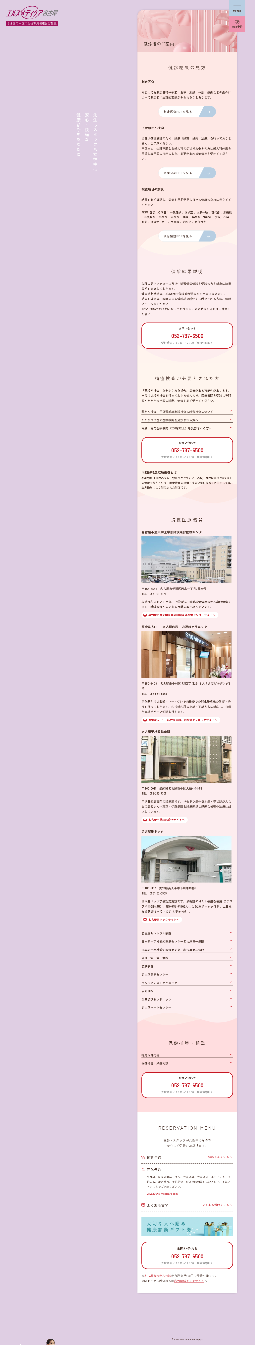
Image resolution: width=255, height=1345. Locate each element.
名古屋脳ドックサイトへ (163, 920)
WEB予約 (237, 26)
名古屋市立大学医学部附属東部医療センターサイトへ (181, 615)
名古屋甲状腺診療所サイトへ (166, 820)
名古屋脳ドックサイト (189, 1281)
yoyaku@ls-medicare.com (162, 1193)
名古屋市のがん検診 (157, 1276)
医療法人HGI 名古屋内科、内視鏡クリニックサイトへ (182, 720)
